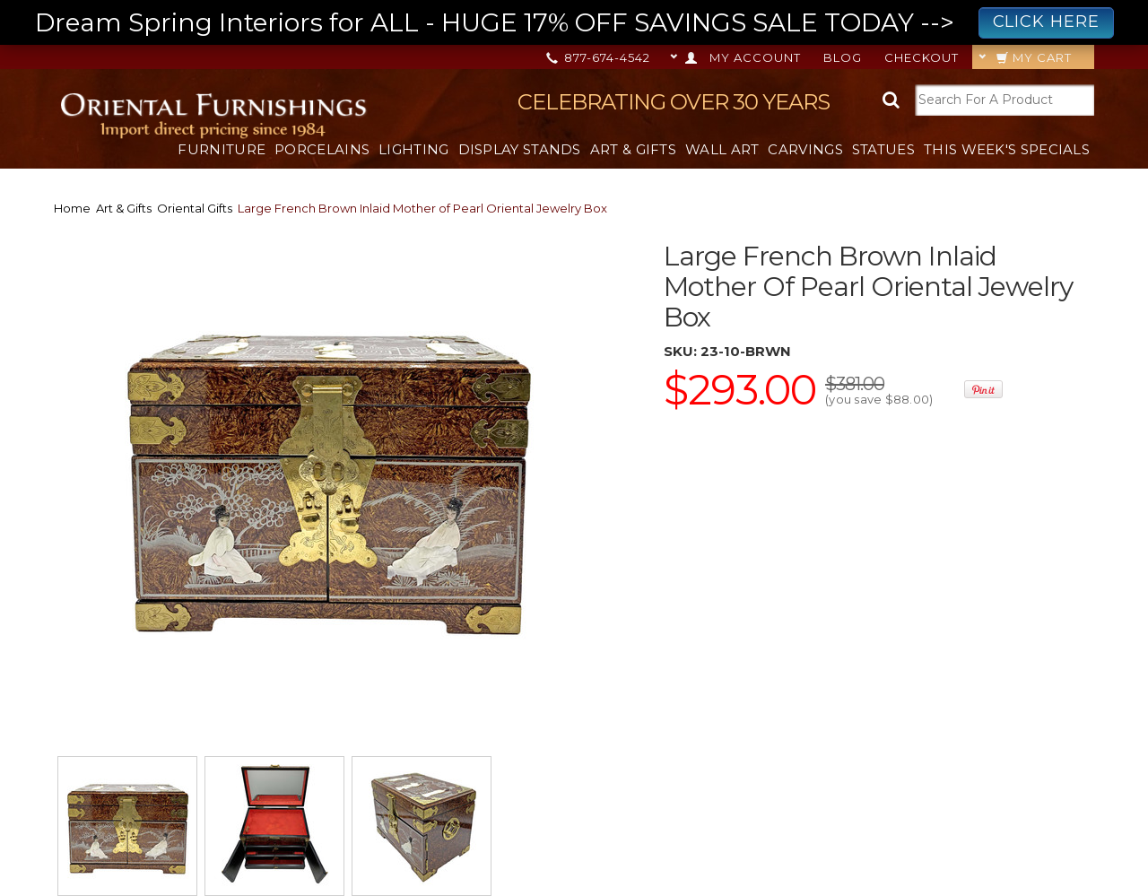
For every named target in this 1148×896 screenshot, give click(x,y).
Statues (883, 149)
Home (72, 208)
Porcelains (322, 149)
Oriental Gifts (194, 208)
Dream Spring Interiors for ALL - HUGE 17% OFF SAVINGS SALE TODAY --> (574, 23)
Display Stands (519, 149)
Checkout (921, 57)
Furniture (221, 149)
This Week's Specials (1007, 149)
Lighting (413, 149)
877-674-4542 (599, 57)
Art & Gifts (633, 149)
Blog (842, 57)
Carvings (805, 149)
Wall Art (722, 149)
